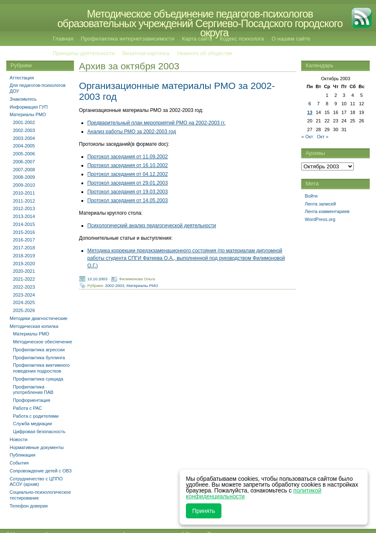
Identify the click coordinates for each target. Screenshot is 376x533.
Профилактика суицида (38, 378)
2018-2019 (24, 255)
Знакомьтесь (23, 99)
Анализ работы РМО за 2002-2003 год (131, 132)
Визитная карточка (146, 53)
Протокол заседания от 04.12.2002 (127, 174)
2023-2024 (24, 294)
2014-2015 (24, 224)
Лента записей (320, 203)
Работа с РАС (27, 408)
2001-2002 (24, 122)
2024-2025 (24, 302)
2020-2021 (24, 271)
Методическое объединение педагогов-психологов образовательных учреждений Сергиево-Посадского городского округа (200, 23)
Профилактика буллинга (39, 357)
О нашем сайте (291, 39)
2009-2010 (24, 185)
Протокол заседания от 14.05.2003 (127, 200)
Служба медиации (32, 423)
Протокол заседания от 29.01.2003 (127, 183)
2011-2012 (24, 200)
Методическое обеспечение (42, 341)
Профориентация (31, 400)
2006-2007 (24, 161)
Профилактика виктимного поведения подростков (41, 368)
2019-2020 (24, 263)
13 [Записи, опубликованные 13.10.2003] (309, 112)
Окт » (322, 136)
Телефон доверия (29, 505)
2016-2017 (24, 239)
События (19, 462)
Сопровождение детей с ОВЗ (40, 470)
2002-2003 (114, 285)
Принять (203, 511)
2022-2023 (24, 286)
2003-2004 (24, 138)
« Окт (307, 136)
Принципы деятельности (84, 53)
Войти (311, 195)
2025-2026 (24, 310)
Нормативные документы (37, 447)
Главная (63, 39)
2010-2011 (24, 192)
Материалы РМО (142, 285)
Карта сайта (197, 39)
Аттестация (22, 77)
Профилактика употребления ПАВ (33, 389)
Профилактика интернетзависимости (127, 39)
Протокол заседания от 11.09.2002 (127, 157)
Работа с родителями (35, 416)
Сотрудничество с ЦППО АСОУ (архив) (36, 481)
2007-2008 (24, 169)
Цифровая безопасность (39, 431)
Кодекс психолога (242, 39)
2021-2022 (24, 279)
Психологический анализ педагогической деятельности (151, 225)
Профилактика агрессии (39, 349)
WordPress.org (320, 219)
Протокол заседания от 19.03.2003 (127, 192)
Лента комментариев (327, 211)
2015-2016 (24, 232)
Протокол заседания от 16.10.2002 (127, 165)
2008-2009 (24, 177)
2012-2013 (24, 208)
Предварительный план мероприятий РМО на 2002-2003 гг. (156, 123)
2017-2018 (24, 247)
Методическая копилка (34, 326)
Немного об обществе (204, 53)
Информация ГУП (29, 106)
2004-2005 (24, 145)
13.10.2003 (97, 278)
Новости (19, 439)
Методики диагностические (38, 318)
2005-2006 (24, 153)
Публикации (23, 454)
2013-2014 (24, 216)
